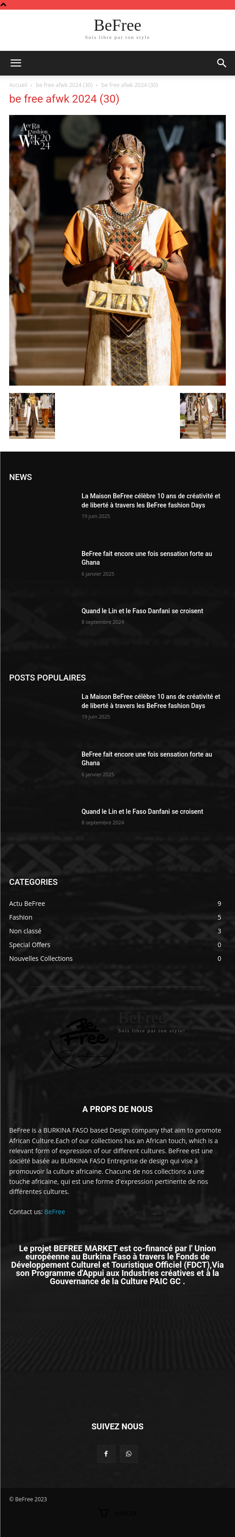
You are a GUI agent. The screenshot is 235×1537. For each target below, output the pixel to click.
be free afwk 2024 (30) (64, 85)
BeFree (55, 1211)
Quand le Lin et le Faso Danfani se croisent (142, 611)
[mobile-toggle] (15, 63)
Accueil (18, 85)
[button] (222, 63)
